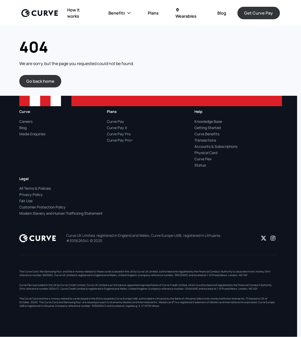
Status (200, 165)
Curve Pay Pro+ (120, 140)
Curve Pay (115, 121)
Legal (24, 178)
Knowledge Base (208, 121)
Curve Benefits (206, 133)
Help (198, 111)
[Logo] (39, 13)
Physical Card (205, 152)
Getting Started (207, 127)
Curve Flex (203, 158)
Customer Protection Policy (42, 207)
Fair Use (26, 200)
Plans (112, 111)
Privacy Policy (31, 194)
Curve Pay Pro (119, 133)
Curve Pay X (117, 127)
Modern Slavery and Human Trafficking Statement (61, 213)
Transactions (205, 140)
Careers (26, 121)
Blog (23, 127)
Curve (24, 111)
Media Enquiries (32, 133)
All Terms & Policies (35, 188)
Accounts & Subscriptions (215, 146)
